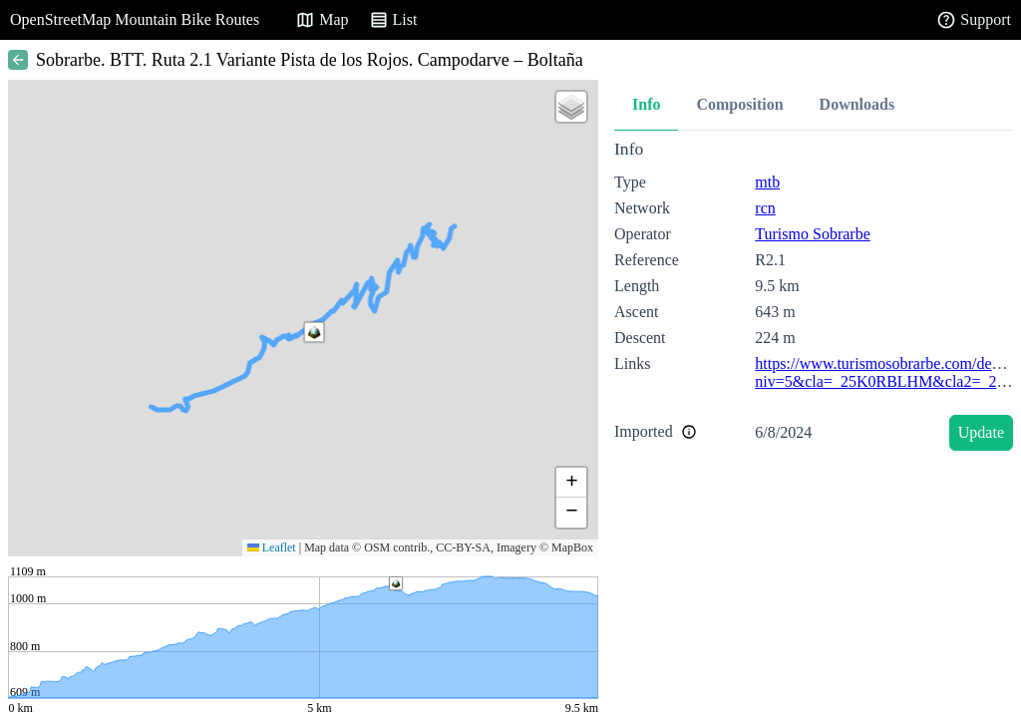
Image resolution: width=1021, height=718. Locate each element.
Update (981, 432)
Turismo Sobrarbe (812, 233)
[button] (314, 332)
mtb (767, 182)
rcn (765, 207)
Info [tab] (646, 104)
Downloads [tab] (857, 104)
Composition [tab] (739, 104)
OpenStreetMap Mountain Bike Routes (134, 19)
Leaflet (271, 547)
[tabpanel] (813, 299)
